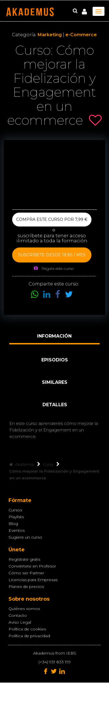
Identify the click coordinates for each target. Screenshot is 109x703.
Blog (13, 523)
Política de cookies (27, 629)
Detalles (54, 404)
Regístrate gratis (24, 559)
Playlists (16, 516)
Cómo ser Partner (26, 572)
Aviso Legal (19, 622)
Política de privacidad (29, 635)
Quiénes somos (24, 608)
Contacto (17, 615)
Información (54, 336)
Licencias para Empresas (32, 579)
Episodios (54, 360)
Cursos (15, 510)
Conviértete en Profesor (32, 566)
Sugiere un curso (25, 537)
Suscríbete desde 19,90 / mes (52, 254)
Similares (54, 382)
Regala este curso (54, 268)
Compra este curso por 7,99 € (51, 219)
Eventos (16, 530)
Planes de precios (26, 586)
